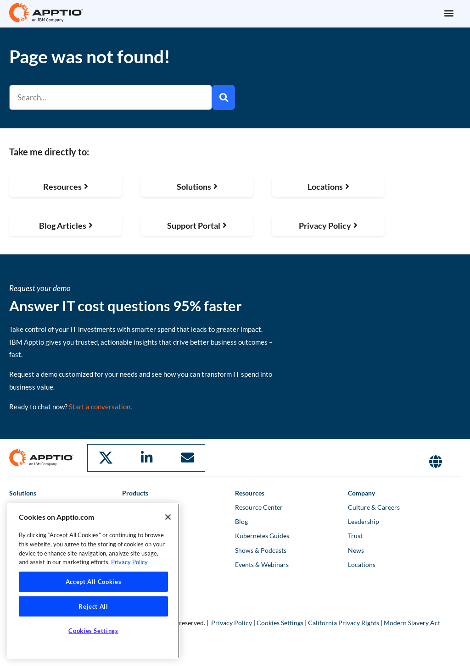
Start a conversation (99, 407)
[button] (448, 12)
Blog (241, 520)
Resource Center (259, 506)
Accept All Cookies (94, 581)
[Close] (168, 517)
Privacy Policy (231, 622)
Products (135, 492)
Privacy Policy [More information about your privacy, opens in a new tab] (129, 562)
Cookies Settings (280, 622)
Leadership (363, 520)
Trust (355, 535)
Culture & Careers (374, 506)
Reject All (93, 606)
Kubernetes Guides (262, 535)
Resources (249, 492)
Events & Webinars (262, 563)
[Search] (223, 97)
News (356, 549)
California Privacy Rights (343, 622)
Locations (361, 563)
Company (361, 492)
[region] (93, 581)
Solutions (22, 492)
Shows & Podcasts (260, 549)
